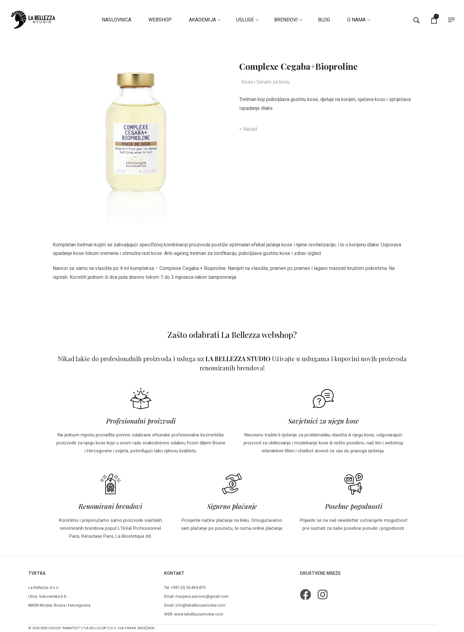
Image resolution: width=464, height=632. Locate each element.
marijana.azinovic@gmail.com (201, 596)
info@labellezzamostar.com (200, 605)
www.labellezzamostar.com (198, 614)
